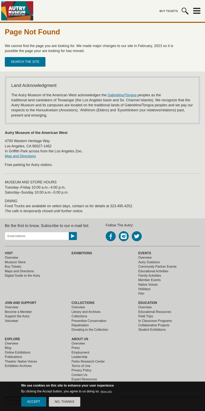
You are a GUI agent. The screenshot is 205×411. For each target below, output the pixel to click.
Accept (33, 404)
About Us (79, 339)
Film (141, 293)
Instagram (124, 236)
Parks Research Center (88, 361)
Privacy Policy (81, 370)
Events (144, 253)
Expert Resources (84, 379)
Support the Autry (17, 316)
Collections (82, 302)
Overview (11, 257)
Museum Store (15, 262)
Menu (197, 11)
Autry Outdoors (149, 262)
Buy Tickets (169, 11)
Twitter (137, 236)
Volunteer (11, 321)
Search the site (25, 61)
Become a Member (18, 312)
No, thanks (64, 404)
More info (106, 393)
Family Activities (149, 275)
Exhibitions (81, 253)
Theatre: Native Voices (21, 361)
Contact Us (79, 375)
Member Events (149, 280)
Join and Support (20, 302)
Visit (9, 253)
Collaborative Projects (154, 325)
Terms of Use (80, 366)
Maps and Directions (19, 271)
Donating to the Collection (89, 329)
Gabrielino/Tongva (122, 95)
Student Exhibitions (152, 329)
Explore (12, 339)
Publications (13, 357)
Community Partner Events (157, 266)
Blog (8, 348)
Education (147, 302)
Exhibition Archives (18, 366)
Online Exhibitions (17, 352)
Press (75, 348)
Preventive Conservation (88, 321)
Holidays (144, 289)
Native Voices (148, 284)
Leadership (79, 357)
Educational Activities (153, 271)
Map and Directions (20, 156)
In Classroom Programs (155, 321)
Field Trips (145, 316)
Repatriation (80, 325)
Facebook (111, 236)
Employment (80, 352)
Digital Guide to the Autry (22, 275)
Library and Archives (85, 312)
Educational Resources (154, 312)
